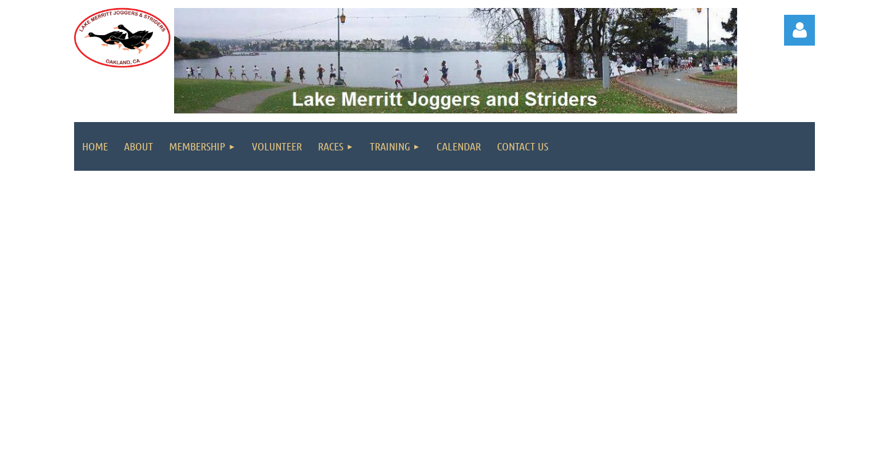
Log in (799, 30)
